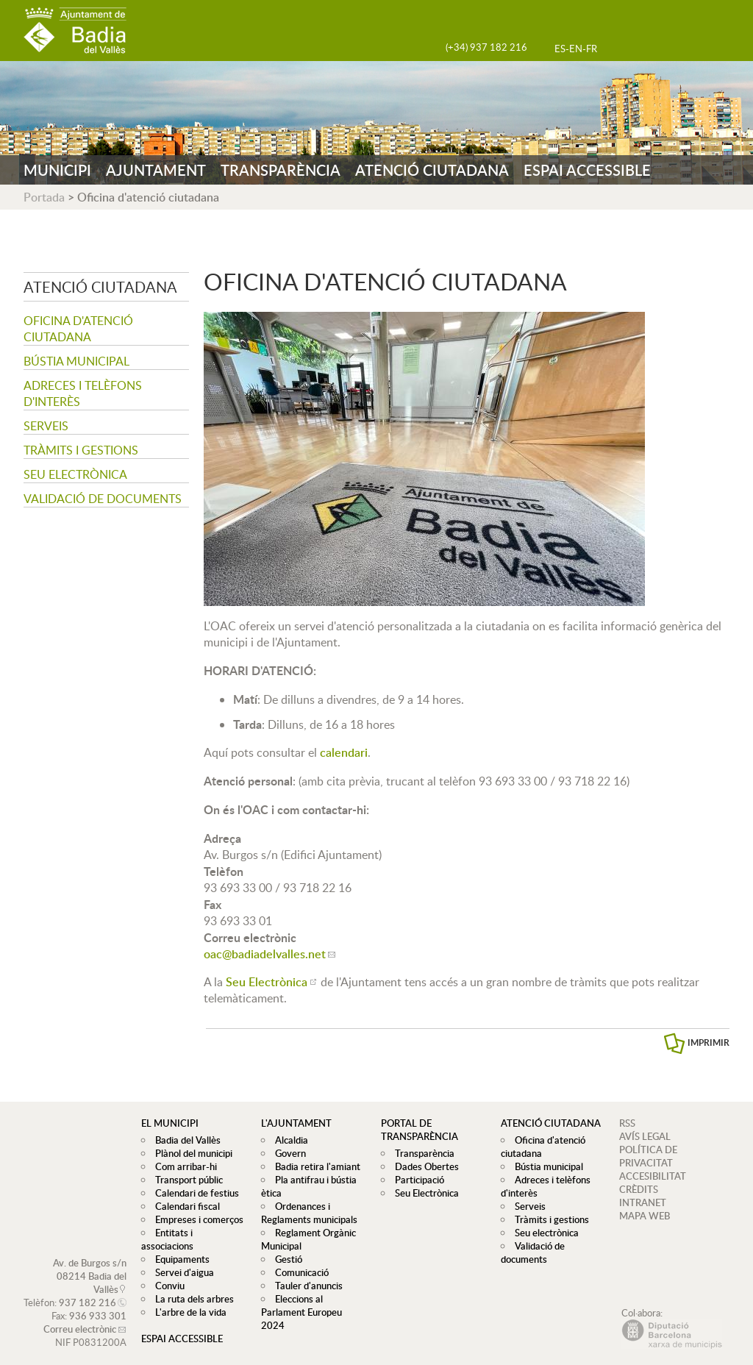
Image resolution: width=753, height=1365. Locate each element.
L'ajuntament (296, 1123)
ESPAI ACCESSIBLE (587, 170)
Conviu (166, 1272)
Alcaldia (287, 1140)
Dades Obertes (423, 1166)
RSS (627, 1123)
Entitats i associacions (197, 1232)
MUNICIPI (57, 170)
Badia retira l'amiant (314, 1166)
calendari (344, 752)
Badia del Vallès (184, 1140)
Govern (286, 1153)
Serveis (46, 426)
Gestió (285, 1259)
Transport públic (185, 1179)
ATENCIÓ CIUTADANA (432, 170)
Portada (44, 197)
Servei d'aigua (180, 1259)
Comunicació (298, 1272)
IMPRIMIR (708, 1042)
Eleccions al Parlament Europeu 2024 (313, 1305)
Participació (415, 1179)
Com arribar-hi (182, 1166)
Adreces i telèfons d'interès (83, 393)
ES (559, 48)
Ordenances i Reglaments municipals (309, 1213)
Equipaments (178, 1245)
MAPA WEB (644, 1215)
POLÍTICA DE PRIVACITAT (648, 1156)
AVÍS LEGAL (645, 1136)
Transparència (421, 1153)
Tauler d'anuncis (305, 1285)
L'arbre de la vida (187, 1298)
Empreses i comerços (195, 1219)
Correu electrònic (79, 1315)
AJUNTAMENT (156, 170)
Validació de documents (103, 499)
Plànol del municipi (190, 1153)
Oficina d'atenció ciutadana (78, 329)
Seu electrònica (75, 474)
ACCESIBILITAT (652, 1176)
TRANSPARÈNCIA (280, 170)
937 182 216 (87, 1289)
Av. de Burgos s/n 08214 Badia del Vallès (89, 1263)
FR (591, 48)
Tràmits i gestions (81, 450)
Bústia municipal (76, 361)
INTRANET (642, 1202)
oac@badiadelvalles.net (265, 954)
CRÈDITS (638, 1189)
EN (575, 48)
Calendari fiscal (183, 1206)
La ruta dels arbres (190, 1285)
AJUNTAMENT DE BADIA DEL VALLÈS (75, 30)
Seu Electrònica (266, 982)
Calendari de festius (193, 1193)
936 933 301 (97, 1302)
